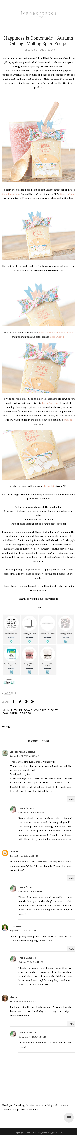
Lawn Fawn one (50, 403)
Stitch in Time (67, 193)
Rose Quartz (57, 336)
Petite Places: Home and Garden (56, 332)
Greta (13, 997)
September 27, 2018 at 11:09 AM (24, 756)
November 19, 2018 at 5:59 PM (32, 1037)
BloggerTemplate (55, 1132)
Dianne (14, 851)
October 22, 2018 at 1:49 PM (31, 812)
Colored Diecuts (46, 710)
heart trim (50, 486)
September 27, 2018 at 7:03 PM (24, 930)
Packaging (10, 713)
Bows (28, 710)
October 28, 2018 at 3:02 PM (23, 1001)
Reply (71, 799)
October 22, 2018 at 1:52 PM (31, 962)
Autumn (16, 710)
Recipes (25, 713)
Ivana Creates (30, 1132)
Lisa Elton (16, 926)
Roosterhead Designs (22, 751)
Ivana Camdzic (27, 808)
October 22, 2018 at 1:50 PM (31, 891)
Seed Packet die (10, 193)
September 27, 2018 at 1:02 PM (24, 856)
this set (68, 419)
